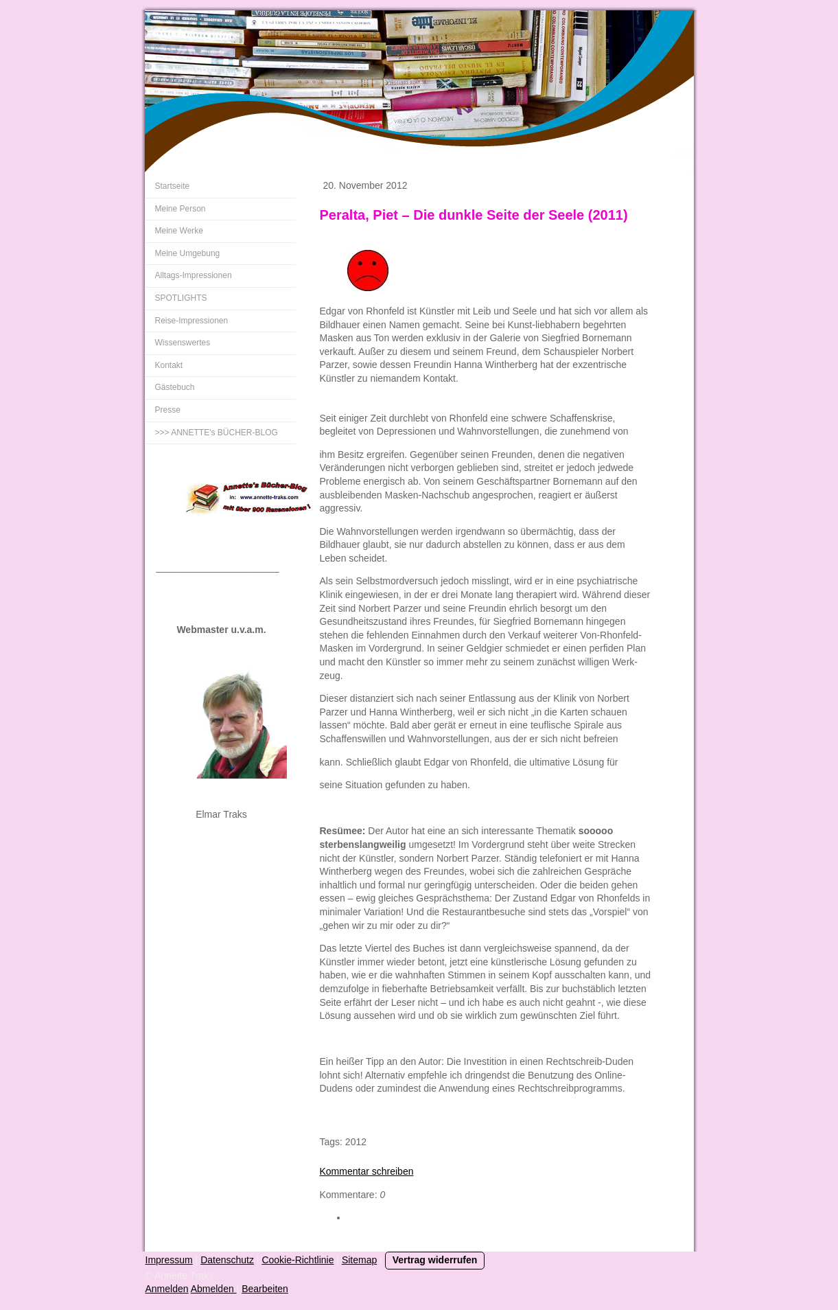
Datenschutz (227, 1259)
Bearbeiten (265, 1288)
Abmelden (214, 1288)
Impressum (169, 1259)
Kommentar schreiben (367, 1171)
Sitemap (359, 1259)
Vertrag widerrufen (435, 1259)
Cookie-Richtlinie (297, 1259)
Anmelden (167, 1288)
